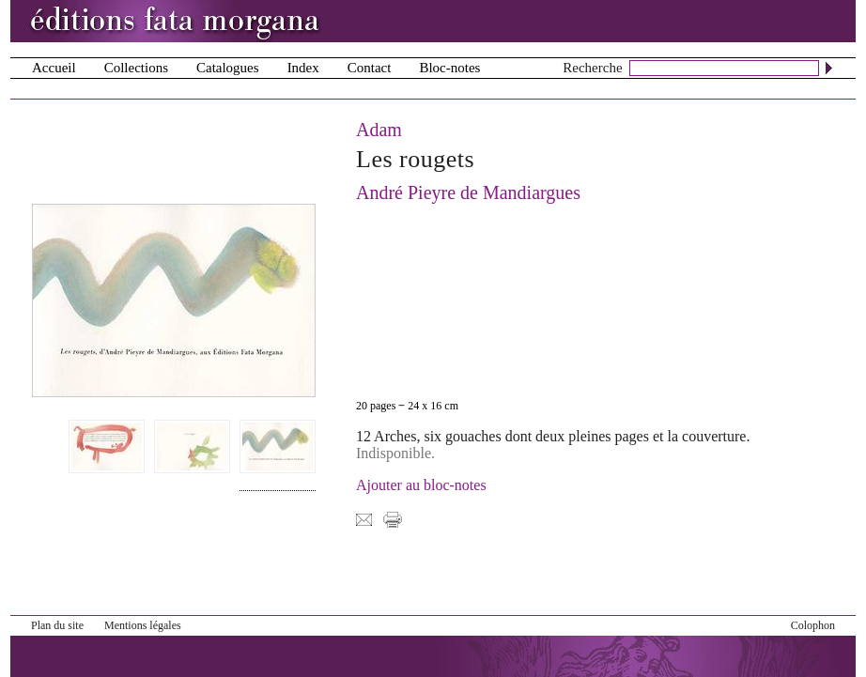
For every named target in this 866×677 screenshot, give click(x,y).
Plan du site (57, 625)
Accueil (54, 67)
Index (303, 67)
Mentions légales (142, 625)
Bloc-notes (449, 67)
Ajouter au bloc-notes (421, 485)
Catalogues (227, 67)
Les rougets (415, 159)
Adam (379, 129)
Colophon (813, 625)
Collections (136, 67)
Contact (370, 67)
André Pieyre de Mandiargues (468, 192)
